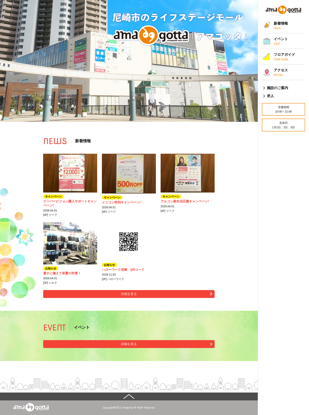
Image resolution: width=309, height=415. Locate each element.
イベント (289, 41)
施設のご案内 (277, 88)
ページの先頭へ (9, 396)
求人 (270, 96)
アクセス (289, 72)
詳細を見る (129, 294)
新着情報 (289, 25)
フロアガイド (289, 57)
